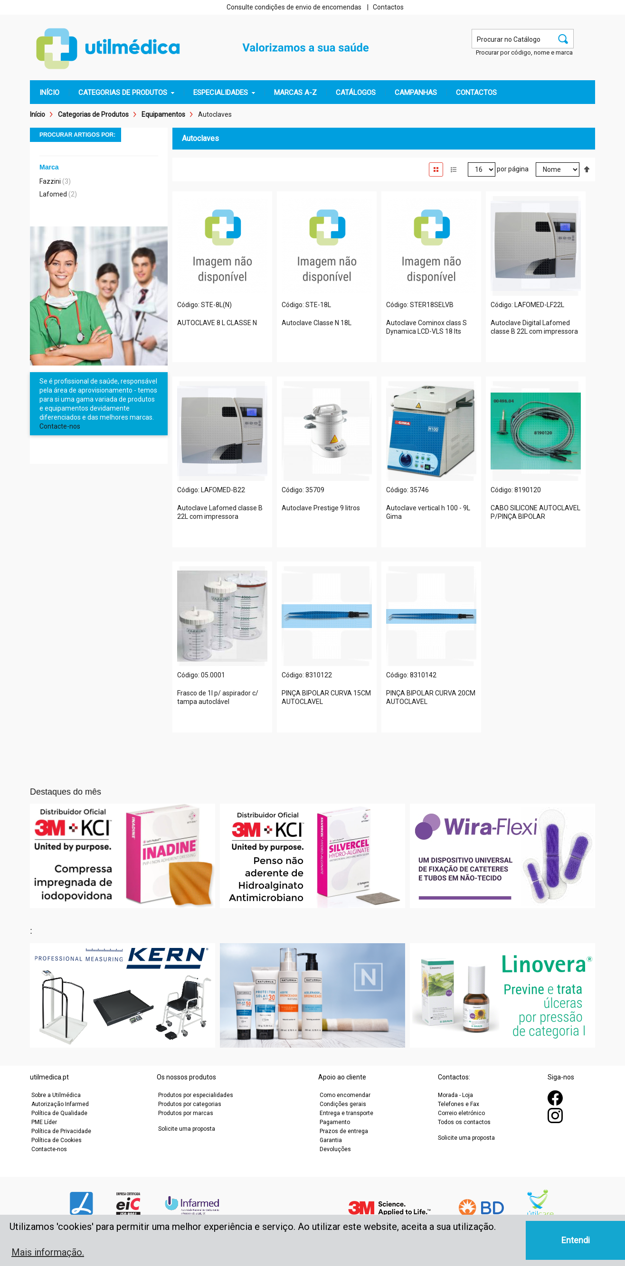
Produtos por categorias (189, 1104)
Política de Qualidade (59, 1113)
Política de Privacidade (61, 1131)
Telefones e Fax (458, 1104)
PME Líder (44, 1122)
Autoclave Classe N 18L (316, 323)
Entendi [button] (575, 1240)
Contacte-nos (59, 426)
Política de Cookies (56, 1140)
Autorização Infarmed (60, 1104)
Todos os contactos (464, 1122)
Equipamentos (163, 114)
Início (37, 114)
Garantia (331, 1140)
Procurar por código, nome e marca (524, 52)
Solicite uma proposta (186, 1128)
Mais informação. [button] (47, 1252)
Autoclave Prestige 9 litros (321, 508)
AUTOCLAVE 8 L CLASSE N (217, 323)
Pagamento (335, 1122)
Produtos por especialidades (195, 1095)
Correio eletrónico (461, 1113)
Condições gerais (343, 1104)
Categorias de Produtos (93, 114)
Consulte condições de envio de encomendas (294, 7)
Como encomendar (345, 1095)
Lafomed (53, 194)
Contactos (388, 7)
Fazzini (50, 181)
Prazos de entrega (344, 1131)
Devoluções (335, 1149)
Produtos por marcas (185, 1113)
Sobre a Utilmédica (56, 1095)
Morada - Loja (455, 1095)
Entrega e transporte (346, 1113)
